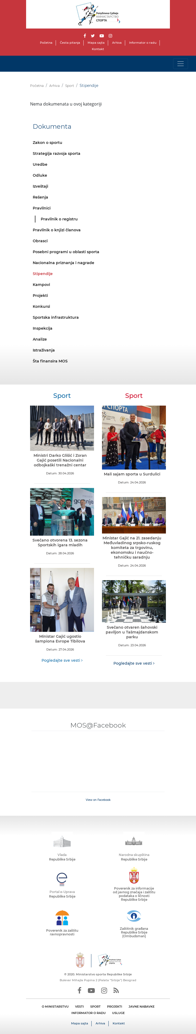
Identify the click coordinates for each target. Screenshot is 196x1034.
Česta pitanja (70, 43)
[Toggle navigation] (180, 63)
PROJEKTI (114, 1006)
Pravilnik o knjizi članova (57, 230)
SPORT (95, 1006)
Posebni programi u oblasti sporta (66, 251)
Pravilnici (42, 208)
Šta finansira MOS (50, 361)
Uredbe (40, 164)
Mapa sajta (96, 43)
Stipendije (43, 273)
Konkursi (41, 306)
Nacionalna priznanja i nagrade (63, 262)
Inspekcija (42, 328)
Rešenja (40, 197)
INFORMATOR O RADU (88, 1013)
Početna (46, 43)
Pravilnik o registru (59, 219)
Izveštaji (40, 186)
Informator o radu (142, 43)
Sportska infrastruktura (56, 317)
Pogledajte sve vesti (62, 660)
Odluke (40, 175)
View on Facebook (98, 800)
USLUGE (118, 1013)
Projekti (40, 295)
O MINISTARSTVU (55, 1006)
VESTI (79, 1006)
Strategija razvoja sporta (56, 153)
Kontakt (98, 49)
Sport (69, 86)
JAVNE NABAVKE (141, 1006)
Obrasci (40, 241)
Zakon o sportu (47, 142)
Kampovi (41, 284)
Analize (40, 339)
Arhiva (117, 43)
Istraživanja (44, 350)
